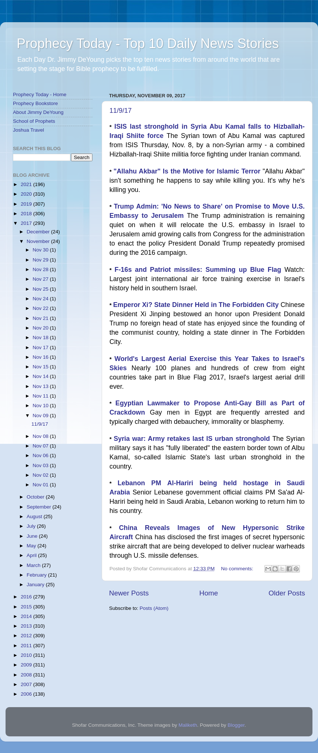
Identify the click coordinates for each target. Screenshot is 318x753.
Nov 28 (41, 269)
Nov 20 (41, 328)
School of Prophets (34, 121)
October (36, 497)
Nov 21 (41, 318)
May (32, 545)
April (32, 555)
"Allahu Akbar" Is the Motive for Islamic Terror (188, 171)
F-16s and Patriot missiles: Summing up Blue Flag (199, 269)
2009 (27, 665)
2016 (27, 597)
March (34, 565)
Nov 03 (41, 465)
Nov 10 (41, 405)
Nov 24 (41, 298)
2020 (27, 194)
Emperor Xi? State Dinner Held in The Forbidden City (197, 304)
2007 (27, 684)
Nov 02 (41, 475)
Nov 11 (41, 396)
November (39, 241)
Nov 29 (41, 260)
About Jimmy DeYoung (38, 112)
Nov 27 (41, 279)
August (35, 516)
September (40, 507)
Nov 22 (41, 308)
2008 (27, 675)
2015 (27, 607)
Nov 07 (41, 446)
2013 (27, 626)
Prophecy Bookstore (35, 103)
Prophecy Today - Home (40, 94)
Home (208, 593)
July (32, 526)
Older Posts (286, 593)
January (36, 584)
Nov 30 (41, 250)
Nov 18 (41, 337)
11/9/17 (120, 110)
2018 (27, 213)
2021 (27, 184)
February (37, 575)
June (33, 536)
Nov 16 (41, 357)
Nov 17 (41, 347)
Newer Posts (129, 593)
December (39, 231)
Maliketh (188, 725)
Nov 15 (41, 366)
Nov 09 (41, 415)
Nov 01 (41, 484)
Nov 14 (41, 376)
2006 (27, 694)
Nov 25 (41, 289)
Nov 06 (41, 455)
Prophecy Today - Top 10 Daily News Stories (148, 43)
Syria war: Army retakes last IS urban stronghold (193, 438)
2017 (27, 223)
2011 (27, 645)
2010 (27, 655)
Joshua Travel (28, 130)
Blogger (236, 725)
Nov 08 (41, 436)
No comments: (238, 568)
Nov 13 (41, 386)
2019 (27, 204)
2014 (27, 616)
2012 (27, 635)
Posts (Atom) (154, 608)
